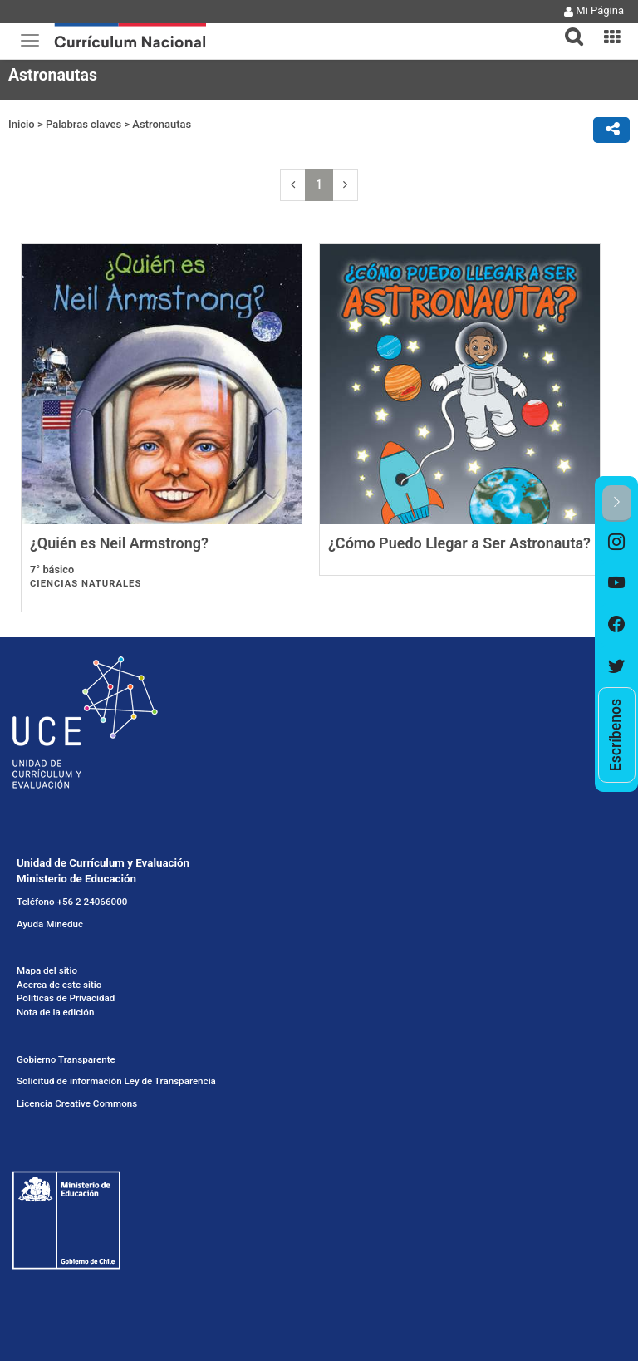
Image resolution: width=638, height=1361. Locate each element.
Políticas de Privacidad (66, 998)
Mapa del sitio (47, 970)
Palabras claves (83, 124)
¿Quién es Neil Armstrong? (119, 543)
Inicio (21, 124)
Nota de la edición (55, 1012)
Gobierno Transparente (66, 1059)
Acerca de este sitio (59, 984)
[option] (617, 542)
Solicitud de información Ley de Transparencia (116, 1081)
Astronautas (161, 124)
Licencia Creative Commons (77, 1103)
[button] (567, 26)
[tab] (567, 27)
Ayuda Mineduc (50, 924)
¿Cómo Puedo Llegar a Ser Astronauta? (459, 543)
